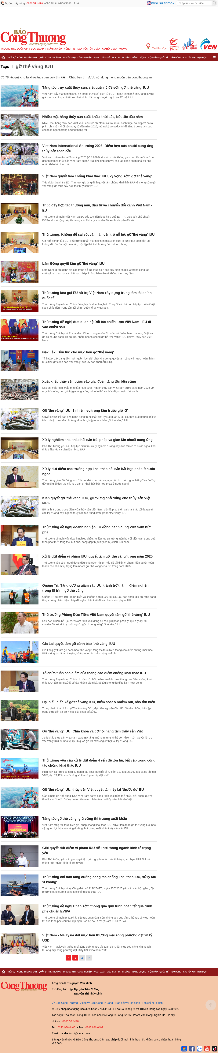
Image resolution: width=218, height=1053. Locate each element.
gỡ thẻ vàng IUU (34, 66)
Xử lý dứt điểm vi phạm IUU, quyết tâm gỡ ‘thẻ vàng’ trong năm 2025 (97, 556)
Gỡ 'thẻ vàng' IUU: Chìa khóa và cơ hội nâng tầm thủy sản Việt (92, 731)
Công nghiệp (85, 57)
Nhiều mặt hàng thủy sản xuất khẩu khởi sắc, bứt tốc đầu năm (92, 117)
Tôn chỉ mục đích (152, 1002)
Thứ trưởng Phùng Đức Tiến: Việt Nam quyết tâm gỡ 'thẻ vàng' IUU (96, 615)
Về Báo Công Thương (65, 1002)
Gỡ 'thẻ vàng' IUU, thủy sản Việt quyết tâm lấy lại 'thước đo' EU (93, 790)
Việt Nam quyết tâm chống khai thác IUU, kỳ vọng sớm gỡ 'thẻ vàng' (97, 176)
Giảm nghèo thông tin (61, 48)
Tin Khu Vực (156, 46)
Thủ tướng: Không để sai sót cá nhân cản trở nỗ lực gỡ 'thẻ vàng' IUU (98, 234)
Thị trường (124, 57)
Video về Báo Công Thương (96, 1002)
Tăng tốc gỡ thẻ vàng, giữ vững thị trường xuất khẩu (84, 819)
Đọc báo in (38, 48)
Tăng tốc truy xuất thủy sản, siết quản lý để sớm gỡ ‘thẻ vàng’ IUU (95, 87)
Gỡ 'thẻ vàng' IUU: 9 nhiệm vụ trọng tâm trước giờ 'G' (85, 410)
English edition (162, 3)
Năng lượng (139, 57)
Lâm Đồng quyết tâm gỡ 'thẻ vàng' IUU (73, 263)
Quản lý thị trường (50, 57)
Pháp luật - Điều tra (104, 57)
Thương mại (69, 57)
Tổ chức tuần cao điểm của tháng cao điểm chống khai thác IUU (94, 673)
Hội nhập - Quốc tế (158, 57)
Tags (5, 66)
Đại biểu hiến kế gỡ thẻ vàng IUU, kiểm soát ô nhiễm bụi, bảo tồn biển (98, 702)
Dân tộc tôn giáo (89, 48)
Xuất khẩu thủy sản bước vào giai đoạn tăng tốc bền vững (89, 381)
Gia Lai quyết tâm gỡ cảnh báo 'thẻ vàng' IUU (78, 644)
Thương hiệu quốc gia (14, 48)
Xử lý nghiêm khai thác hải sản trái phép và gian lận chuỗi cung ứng (97, 440)
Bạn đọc (202, 57)
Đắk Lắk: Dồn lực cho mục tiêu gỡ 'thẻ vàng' (78, 352)
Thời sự (11, 57)
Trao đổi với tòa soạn (127, 1002)
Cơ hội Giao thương (114, 48)
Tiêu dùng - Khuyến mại (182, 57)
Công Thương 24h (27, 57)
